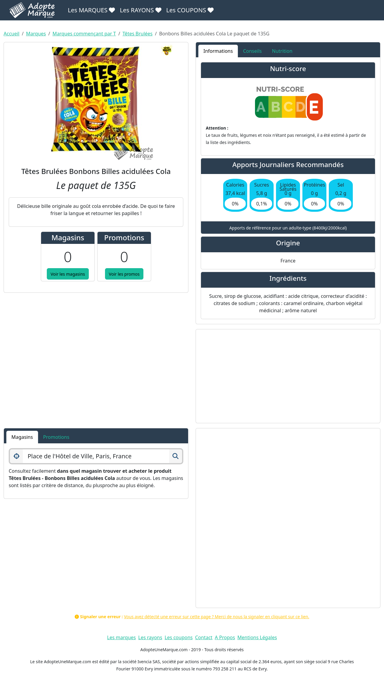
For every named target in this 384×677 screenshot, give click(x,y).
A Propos (225, 637)
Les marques (121, 637)
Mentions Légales (257, 637)
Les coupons (179, 637)
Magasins (22, 437)
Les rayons (150, 637)
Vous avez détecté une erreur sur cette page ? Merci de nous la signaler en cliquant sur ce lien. (216, 616)
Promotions (56, 437)
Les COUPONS (190, 10)
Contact (203, 637)
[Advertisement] (288, 376)
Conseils (252, 51)
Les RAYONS (140, 10)
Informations (218, 51)
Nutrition (282, 51)
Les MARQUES (91, 10)
